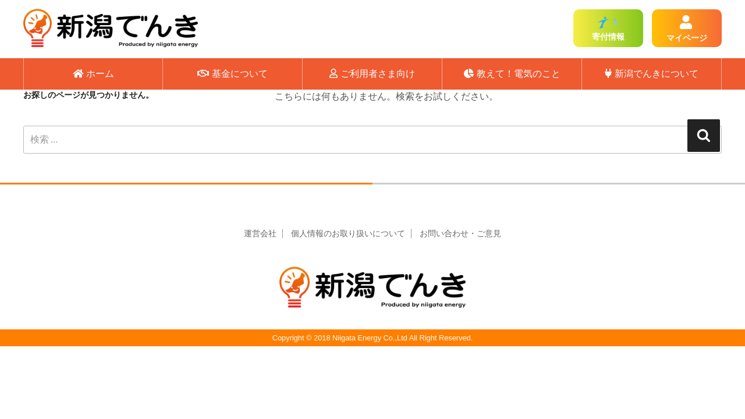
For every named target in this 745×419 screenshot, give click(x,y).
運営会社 (260, 233)
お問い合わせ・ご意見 (460, 233)
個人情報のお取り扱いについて (348, 233)
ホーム (93, 74)
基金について (232, 74)
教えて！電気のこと (512, 74)
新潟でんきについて (651, 74)
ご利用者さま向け (372, 74)
